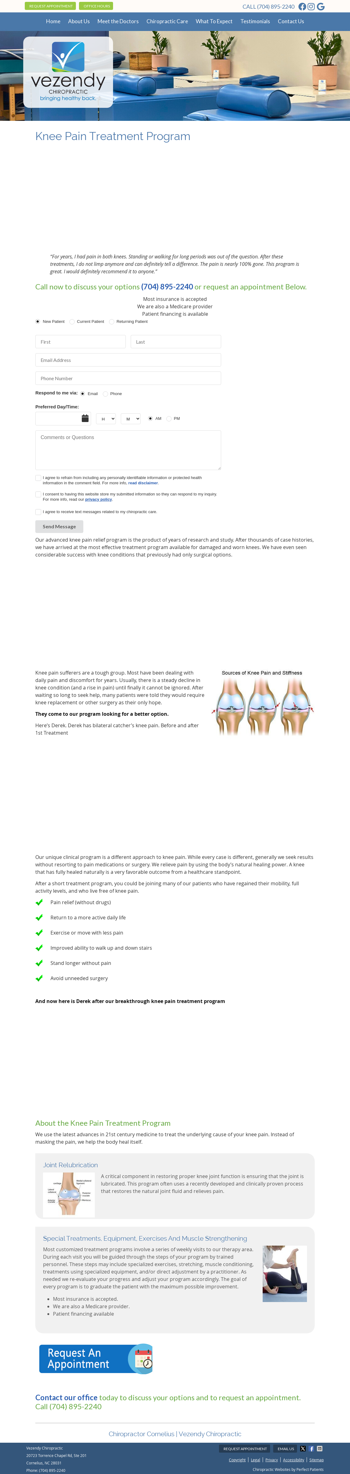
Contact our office (66, 1397)
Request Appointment (51, 6)
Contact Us (291, 21)
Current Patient (90, 321)
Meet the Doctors (118, 21)
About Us (79, 21)
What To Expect (214, 21)
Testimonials (255, 21)
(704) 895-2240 (275, 6)
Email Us (286, 1448)
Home (53, 21)
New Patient (53, 321)
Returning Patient (131, 321)
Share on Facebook (311, 1448)
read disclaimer (143, 483)
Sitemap (316, 1459)
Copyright (237, 1459)
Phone (116, 393)
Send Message (59, 526)
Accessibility (293, 1459)
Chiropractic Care (167, 21)
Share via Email (320, 1448)
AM (158, 418)
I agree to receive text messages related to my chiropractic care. (100, 511)
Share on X (303, 1448)
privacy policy (98, 499)
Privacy (271, 1459)
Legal (255, 1459)
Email (93, 393)
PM (177, 418)
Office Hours (97, 6)
